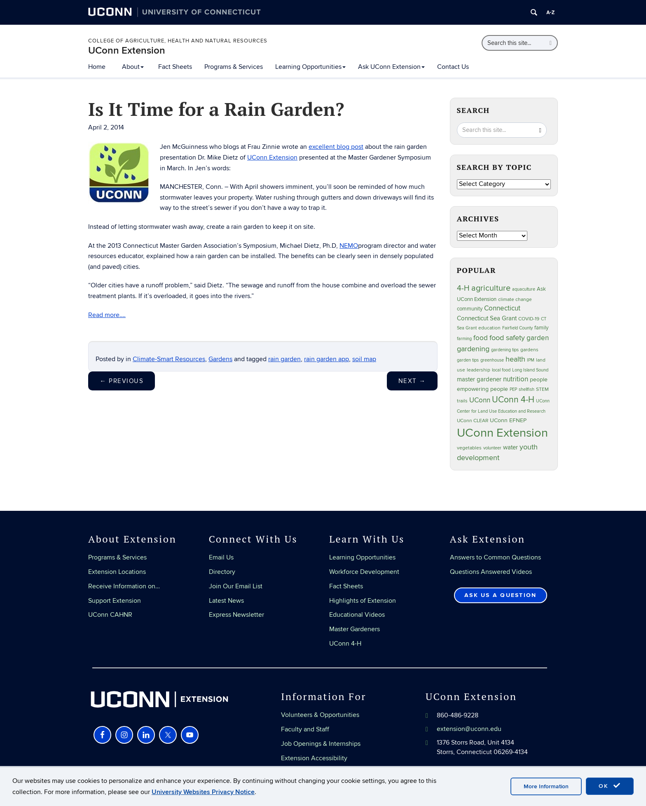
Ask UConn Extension (391, 67)
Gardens (220, 359)
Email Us (221, 557)
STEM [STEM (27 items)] (542, 389)
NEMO (348, 246)
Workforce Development (364, 572)
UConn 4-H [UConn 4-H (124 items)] (513, 400)
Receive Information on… (124, 586)
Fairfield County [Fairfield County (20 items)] (517, 328)
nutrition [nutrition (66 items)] (515, 379)
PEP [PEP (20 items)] (513, 389)
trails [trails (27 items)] (462, 401)
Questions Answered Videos (491, 572)
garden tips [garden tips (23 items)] (468, 360)
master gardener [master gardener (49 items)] (479, 379)
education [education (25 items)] (489, 328)
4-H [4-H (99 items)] (463, 288)
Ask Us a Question (500, 595)
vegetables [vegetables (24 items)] (469, 448)
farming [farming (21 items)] (464, 338)
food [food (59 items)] (480, 338)
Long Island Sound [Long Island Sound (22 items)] (530, 370)
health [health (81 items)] (515, 359)
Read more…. (107, 315)
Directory (222, 572)
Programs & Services (233, 67)
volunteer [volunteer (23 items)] (492, 448)
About (133, 67)
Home (96, 67)
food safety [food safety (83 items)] (507, 337)
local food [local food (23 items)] (501, 370)
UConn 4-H (345, 643)
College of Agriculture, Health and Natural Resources (177, 41)
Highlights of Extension (362, 601)
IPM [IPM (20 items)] (530, 360)
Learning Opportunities (310, 67)
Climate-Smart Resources (169, 359)
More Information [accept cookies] (546, 786)
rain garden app (326, 359)
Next (412, 381)
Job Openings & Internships (320, 744)
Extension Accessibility (314, 758)
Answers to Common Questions (495, 557)
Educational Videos (357, 615)
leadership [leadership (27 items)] (478, 370)
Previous (121, 381)
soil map (364, 359)
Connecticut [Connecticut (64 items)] (502, 308)
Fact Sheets (175, 67)
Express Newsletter (236, 615)
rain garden (284, 359)
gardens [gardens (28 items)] (529, 350)
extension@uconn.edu (469, 729)
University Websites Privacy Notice (203, 792)
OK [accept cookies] (610, 786)
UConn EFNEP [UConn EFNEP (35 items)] (508, 420)
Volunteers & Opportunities (320, 715)
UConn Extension (126, 50)
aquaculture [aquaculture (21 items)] (523, 289)
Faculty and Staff (305, 729)
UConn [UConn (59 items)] (479, 400)
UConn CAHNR (110, 615)
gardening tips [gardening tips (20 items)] (505, 349)
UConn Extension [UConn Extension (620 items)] (502, 432)
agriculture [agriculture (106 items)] (490, 288)
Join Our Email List (235, 586)
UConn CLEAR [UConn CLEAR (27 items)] (472, 421)
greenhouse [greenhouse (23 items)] (492, 360)
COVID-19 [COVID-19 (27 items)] (528, 319)
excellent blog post (336, 147)
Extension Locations (117, 572)
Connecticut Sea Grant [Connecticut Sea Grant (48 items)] (487, 318)
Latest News (226, 601)
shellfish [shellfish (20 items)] (526, 389)
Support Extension (114, 601)
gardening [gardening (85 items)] (473, 348)
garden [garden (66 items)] (538, 338)
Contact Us (453, 67)
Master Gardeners (354, 629)
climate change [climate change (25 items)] (515, 299)
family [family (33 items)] (541, 327)
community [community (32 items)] (469, 308)
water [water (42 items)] (510, 447)
